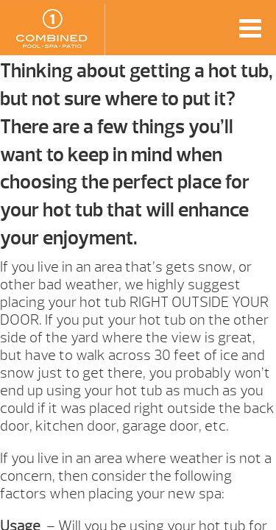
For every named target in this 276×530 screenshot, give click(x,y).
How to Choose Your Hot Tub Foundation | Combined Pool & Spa (52, 29)
